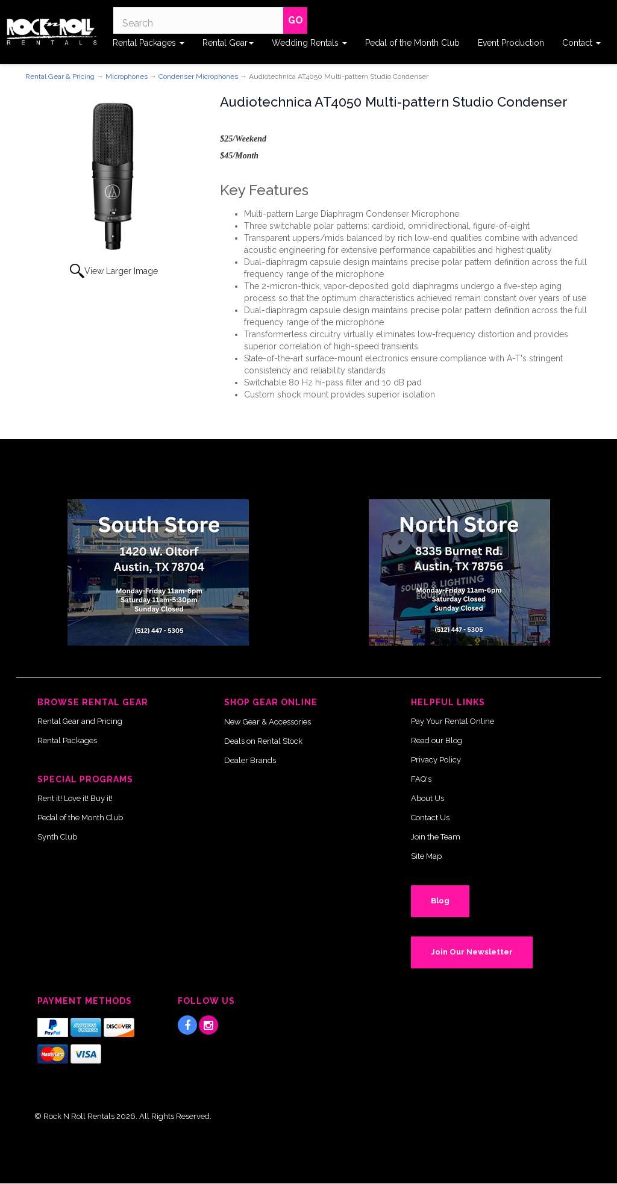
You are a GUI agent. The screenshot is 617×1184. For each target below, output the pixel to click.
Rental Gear (228, 43)
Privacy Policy (436, 759)
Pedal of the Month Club (412, 43)
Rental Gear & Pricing (60, 76)
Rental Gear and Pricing (79, 721)
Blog (440, 900)
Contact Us (430, 817)
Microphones (126, 76)
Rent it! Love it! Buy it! (75, 798)
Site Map (426, 856)
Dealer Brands (250, 760)
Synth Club (57, 836)
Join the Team (435, 836)
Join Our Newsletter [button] (472, 951)
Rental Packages (148, 43)
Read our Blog (436, 740)
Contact (581, 43)
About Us (427, 798)
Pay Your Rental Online (452, 721)
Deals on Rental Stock (263, 741)
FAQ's (421, 779)
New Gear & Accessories (267, 721)
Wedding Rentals (309, 43)
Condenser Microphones (198, 76)
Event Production (511, 43)
